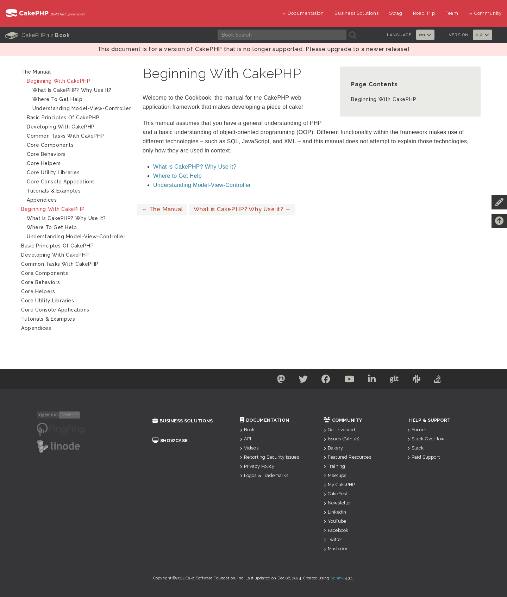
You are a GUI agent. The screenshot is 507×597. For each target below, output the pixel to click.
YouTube (335, 521)
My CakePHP (339, 484)
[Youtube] (349, 380)
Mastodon (336, 548)
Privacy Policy (257, 466)
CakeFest (335, 493)
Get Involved (339, 429)
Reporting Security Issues (269, 457)
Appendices (42, 200)
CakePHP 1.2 (37, 35)
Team (452, 13)
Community (485, 13)
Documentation (303, 13)
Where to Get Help (177, 176)
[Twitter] (302, 380)
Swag (395, 13)
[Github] (395, 380)
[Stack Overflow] (440, 380)
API (245, 438)
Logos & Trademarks (264, 475)
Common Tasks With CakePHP (65, 136)
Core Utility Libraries (53, 172)
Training (334, 466)
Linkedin (335, 512)
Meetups (335, 475)
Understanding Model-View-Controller (202, 185)
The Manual (162, 209)
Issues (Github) (342, 438)
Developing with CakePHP (61, 127)
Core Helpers (44, 163)
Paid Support (423, 457)
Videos (249, 448)
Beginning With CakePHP (384, 99)
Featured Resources (347, 457)
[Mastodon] (278, 380)
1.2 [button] (482, 34)
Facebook (336, 530)
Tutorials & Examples (54, 191)
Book (247, 429)
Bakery (333, 448)
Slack (415, 448)
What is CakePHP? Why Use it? (195, 167)
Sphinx (337, 578)
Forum (416, 429)
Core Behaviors (46, 154)
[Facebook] (325, 380)
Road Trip (424, 13)
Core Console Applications (61, 181)
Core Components (50, 145)
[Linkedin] (372, 380)
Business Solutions (356, 13)
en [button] (425, 34)
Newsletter (337, 502)
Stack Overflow (426, 438)
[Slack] (418, 380)
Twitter (333, 539)
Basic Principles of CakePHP (63, 117)
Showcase (170, 440)
